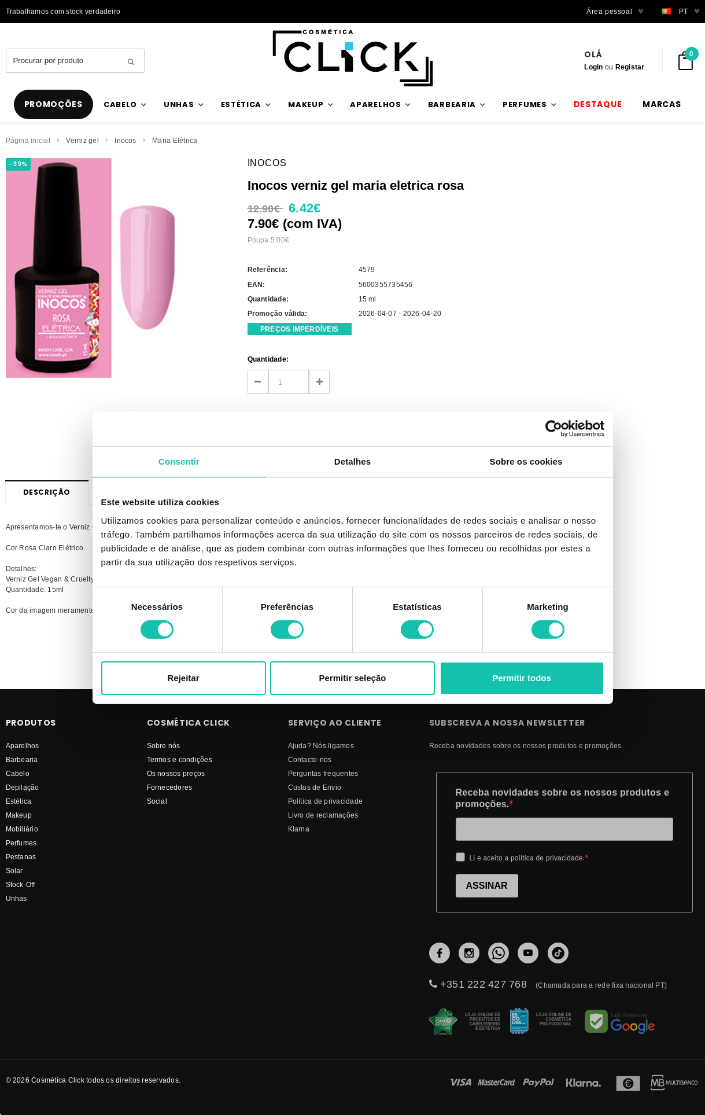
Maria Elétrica (174, 140)
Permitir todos (521, 678)
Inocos (125, 140)
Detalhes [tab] (352, 461)
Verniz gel (82, 140)
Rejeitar (183, 678)
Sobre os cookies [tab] (526, 461)
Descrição (47, 492)
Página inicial (28, 140)
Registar (630, 66)
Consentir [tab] (179, 461)
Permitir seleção (352, 678)
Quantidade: (268, 359)
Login (593, 66)
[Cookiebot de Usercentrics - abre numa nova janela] (553, 428)
